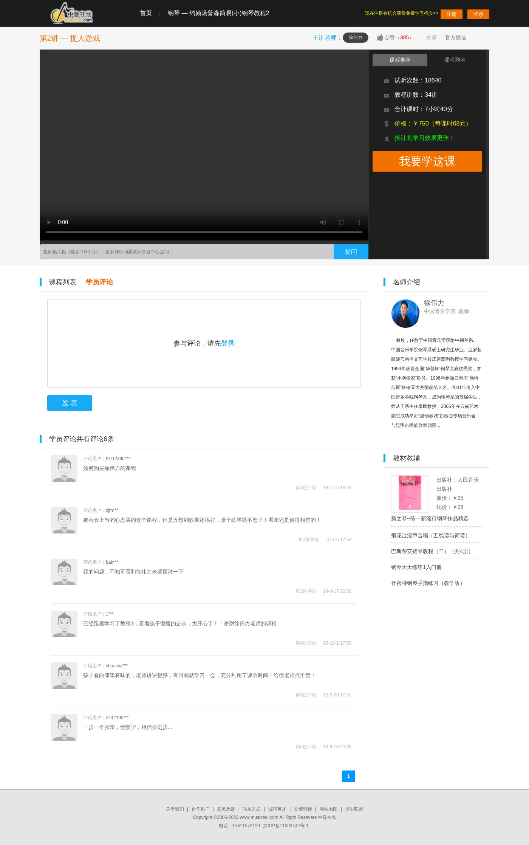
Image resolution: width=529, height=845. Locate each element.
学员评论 (99, 282)
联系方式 (252, 809)
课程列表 (62, 282)
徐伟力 (355, 37)
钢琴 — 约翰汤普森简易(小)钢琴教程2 (218, 13)
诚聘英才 (277, 809)
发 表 (69, 403)
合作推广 (201, 809)
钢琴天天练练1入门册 (416, 567)
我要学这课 (427, 161)
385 (404, 37)
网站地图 (328, 809)
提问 (351, 251)
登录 (478, 14)
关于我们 (175, 809)
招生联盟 (354, 809)
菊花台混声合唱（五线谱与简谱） (430, 535)
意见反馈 (226, 809)
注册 (451, 14)
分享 (431, 37)
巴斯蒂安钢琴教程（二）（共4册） (432, 551)
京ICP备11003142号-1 (285, 825)
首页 (146, 13)
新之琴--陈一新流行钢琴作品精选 (430, 518)
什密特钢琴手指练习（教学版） (428, 583)
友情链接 (303, 809)
